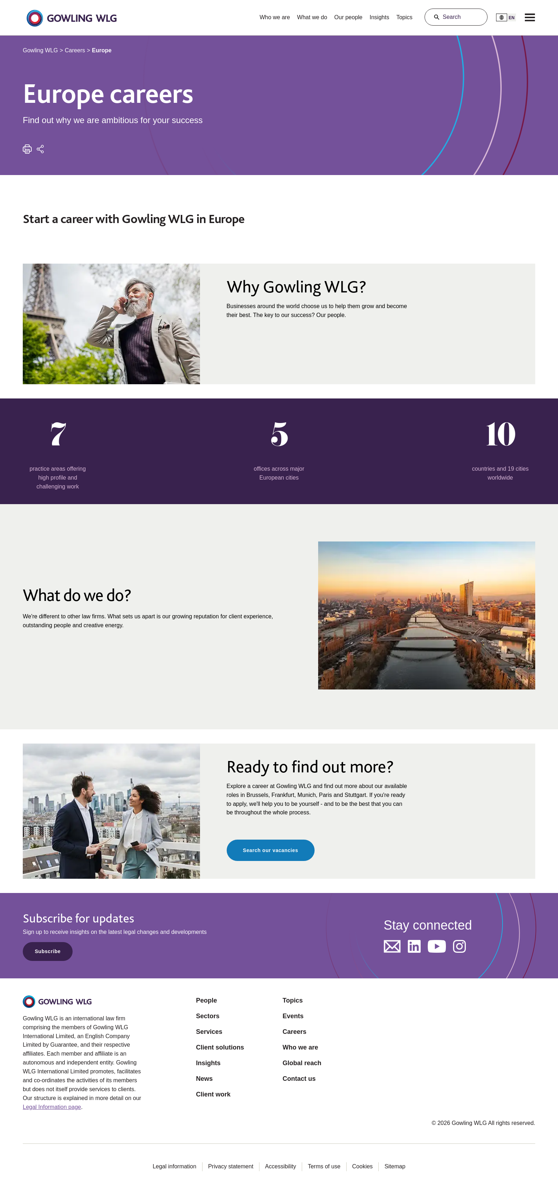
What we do (312, 17)
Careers (75, 50)
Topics (404, 17)
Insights (379, 17)
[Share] (40, 149)
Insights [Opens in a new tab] (208, 1063)
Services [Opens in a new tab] (209, 1031)
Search (452, 17)
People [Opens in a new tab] (206, 1000)
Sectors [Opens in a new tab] (208, 1016)
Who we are (274, 17)
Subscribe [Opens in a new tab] (48, 951)
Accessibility (280, 1166)
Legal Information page (52, 1107)
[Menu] (530, 17)
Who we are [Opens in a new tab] (300, 1047)
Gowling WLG (40, 50)
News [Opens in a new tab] (204, 1078)
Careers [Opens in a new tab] (294, 1031)
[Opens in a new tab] (392, 946)
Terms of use (324, 1166)
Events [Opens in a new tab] (293, 1016)
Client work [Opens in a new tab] (213, 1094)
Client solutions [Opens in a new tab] (220, 1047)
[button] (71, 17)
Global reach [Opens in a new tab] (302, 1063)
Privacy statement (230, 1166)
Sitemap (394, 1166)
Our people (348, 17)
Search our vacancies (270, 850)
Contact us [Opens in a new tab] (299, 1078)
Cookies (362, 1166)
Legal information (174, 1166)
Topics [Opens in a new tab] (293, 1000)
